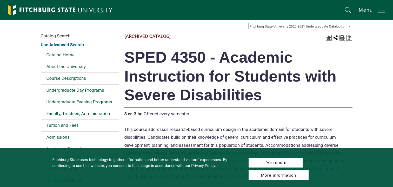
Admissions (58, 137)
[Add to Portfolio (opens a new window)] (329, 38)
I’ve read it (275, 162)
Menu (366, 10)
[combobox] (300, 26)
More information (278, 175)
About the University (66, 66)
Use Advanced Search (62, 44)
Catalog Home (60, 54)
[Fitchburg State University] (60, 10)
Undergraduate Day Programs (75, 90)
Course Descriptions (66, 78)
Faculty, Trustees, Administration (78, 113)
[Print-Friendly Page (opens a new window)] (342, 38)
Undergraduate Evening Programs (79, 101)
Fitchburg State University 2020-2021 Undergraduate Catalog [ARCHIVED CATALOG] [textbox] (301, 26)
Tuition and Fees (62, 125)
